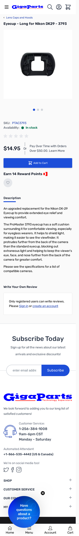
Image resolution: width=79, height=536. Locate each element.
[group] (17, 136)
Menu (29, 530)
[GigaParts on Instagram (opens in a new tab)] (19, 469)
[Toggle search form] (50, 7)
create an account (45, 306)
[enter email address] (23, 370)
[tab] (12, 199)
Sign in (23, 306)
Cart (70, 530)
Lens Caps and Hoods (18, 17)
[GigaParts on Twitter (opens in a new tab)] (6, 469)
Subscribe (55, 370)
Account (50, 530)
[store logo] (29, 7)
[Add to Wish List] (8, 182)
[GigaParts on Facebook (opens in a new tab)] (12, 469)
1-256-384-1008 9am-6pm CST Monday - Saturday (35, 434)
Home (10, 530)
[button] (24, 511)
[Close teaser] (43, 493)
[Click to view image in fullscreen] (38, 64)
